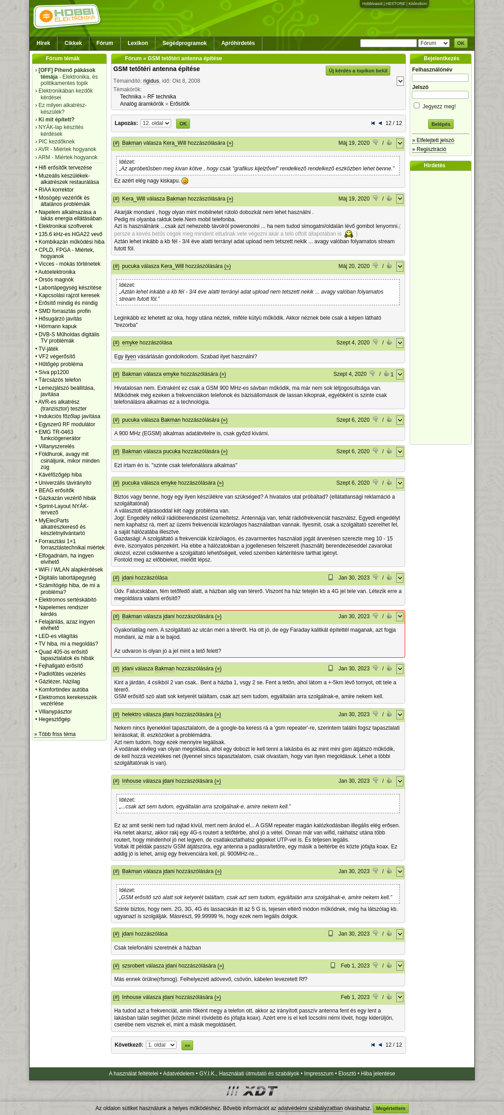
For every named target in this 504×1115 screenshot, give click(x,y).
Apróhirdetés (238, 43)
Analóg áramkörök (142, 104)
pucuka (131, 266)
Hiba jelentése (378, 1073)
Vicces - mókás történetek (70, 264)
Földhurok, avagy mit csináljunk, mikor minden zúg (69, 460)
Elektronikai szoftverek (66, 226)
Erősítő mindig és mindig (68, 303)
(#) (116, 143)
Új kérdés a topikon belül (358, 70)
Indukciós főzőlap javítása (69, 416)
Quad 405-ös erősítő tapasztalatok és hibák (66, 655)
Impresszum (318, 1073)
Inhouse (131, 781)
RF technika (161, 97)
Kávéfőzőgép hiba (60, 475)
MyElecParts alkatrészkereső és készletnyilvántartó (62, 527)
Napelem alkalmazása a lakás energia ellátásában (70, 215)
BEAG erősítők (56, 490)
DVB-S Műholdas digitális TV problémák (69, 337)
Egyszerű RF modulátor (67, 424)
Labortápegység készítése (70, 288)
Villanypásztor (55, 712)
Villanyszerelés (57, 446)
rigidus (151, 81)
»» (187, 1045)
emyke (130, 342)
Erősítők (180, 104)
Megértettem (390, 1108)
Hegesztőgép (55, 719)
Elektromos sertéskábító (68, 600)
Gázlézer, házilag (59, 681)
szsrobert (133, 966)
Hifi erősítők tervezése (65, 168)
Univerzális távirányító (65, 483)
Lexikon (138, 43)
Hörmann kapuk (58, 326)
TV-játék (48, 349)
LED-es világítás (58, 636)
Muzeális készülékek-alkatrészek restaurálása (69, 179)
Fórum (105, 43)
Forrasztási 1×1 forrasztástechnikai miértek (72, 544)
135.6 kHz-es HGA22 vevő (70, 234)
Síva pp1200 (54, 372)
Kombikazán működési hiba (72, 242)
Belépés (440, 124)
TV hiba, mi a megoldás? (68, 644)
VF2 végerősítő (57, 356)
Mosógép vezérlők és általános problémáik (64, 201)
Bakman (132, 143)
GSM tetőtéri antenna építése (156, 68)
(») (230, 143)
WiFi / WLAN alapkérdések (71, 569)
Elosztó (347, 1073)
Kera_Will (174, 143)
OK (461, 43)
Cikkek (73, 43)
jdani (127, 578)
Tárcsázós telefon (60, 380)
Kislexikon (417, 3)
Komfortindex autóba (63, 690)
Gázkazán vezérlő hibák (67, 498)
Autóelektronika (56, 272)
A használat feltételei (133, 1073)
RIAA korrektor (56, 190)
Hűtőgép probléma (61, 364)
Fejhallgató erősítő (61, 666)
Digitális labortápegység (67, 578)
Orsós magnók (56, 280)
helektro (131, 714)
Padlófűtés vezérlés (62, 674)
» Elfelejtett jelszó (433, 140)
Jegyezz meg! (440, 105)
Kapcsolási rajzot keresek (69, 295)
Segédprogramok (185, 43)
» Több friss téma (54, 734)
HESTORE (395, 3)
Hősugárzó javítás (60, 319)
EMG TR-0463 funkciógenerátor (60, 435)
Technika (130, 97)
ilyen (130, 356)
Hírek (43, 43)
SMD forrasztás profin (65, 311)
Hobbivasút (372, 3)
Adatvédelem (179, 1073)
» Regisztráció (429, 149)
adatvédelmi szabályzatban (310, 1108)
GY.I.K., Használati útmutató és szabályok (249, 1073)
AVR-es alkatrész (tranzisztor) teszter (62, 405)
